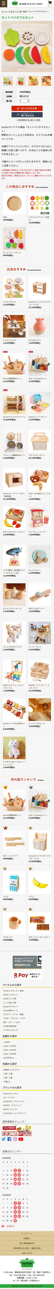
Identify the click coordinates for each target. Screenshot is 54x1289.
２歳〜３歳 (7, 1077)
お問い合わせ (27, 1253)
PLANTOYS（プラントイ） (14, 1101)
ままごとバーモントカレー (40, 937)
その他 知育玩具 (9, 1026)
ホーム (4, 11)
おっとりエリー (35, 570)
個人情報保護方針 (27, 1243)
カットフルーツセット (12, 252)
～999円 (6, 1042)
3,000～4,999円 (9, 1049)
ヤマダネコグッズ (10, 1030)
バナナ (31, 896)
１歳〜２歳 (7, 1073)
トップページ (27, 1233)
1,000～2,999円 (9, 1046)
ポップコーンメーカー (38, 531)
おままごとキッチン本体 (13, 990)
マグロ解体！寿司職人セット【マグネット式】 (14, 571)
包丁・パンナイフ (10, 855)
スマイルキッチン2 (36, 455)
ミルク (5, 896)
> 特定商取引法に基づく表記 (28, 119)
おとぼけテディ (35, 340)
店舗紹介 (27, 1238)
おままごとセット (10, 994)
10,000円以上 (8, 1057)
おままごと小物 (15, 11)
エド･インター (9, 1097)
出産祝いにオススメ (11, 1069)
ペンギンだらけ (9, 340)
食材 (25, 11)
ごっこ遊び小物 (9, 1002)
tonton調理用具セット (12, 378)
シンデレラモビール (37, 723)
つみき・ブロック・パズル (14, 1018)
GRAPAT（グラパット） (13, 1105)
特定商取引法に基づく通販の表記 (27, 1248)
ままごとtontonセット (38, 378)
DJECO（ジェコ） (10, 1109)
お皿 (5, 217)
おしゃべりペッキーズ (12, 608)
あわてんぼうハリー (37, 608)
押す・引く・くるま (11, 1022)
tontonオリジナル (10, 1093)
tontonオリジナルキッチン (14, 416)
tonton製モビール (10, 1010)
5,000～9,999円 (9, 1053)
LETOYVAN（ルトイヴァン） (15, 1113)
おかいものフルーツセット (14, 531)
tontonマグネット (10, 1006)
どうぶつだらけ (9, 301)
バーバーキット (35, 646)
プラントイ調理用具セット (14, 455)
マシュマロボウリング (12, 646)
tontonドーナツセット (38, 416)
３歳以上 (7, 1081)
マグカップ (7, 937)
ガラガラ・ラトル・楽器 (13, 1014)
